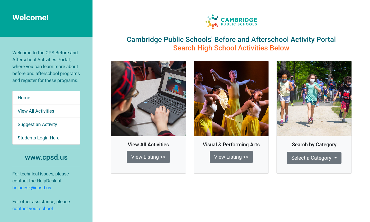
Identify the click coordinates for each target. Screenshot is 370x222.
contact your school (32, 208)
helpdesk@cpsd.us (31, 187)
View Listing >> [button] (148, 157)
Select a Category (312, 158)
